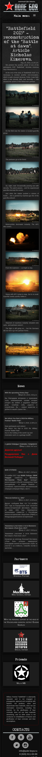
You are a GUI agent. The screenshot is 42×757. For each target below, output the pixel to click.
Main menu (22, 16)
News (21, 386)
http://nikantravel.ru (10, 69)
